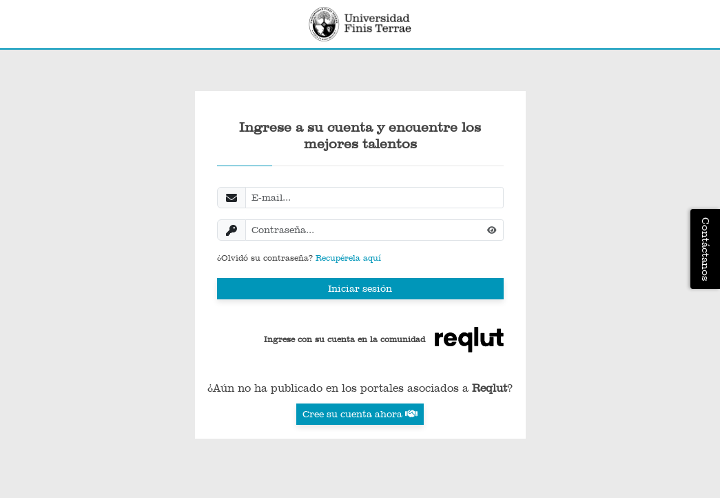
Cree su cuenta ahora (360, 413)
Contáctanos (705, 249)
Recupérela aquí (348, 258)
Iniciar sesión (360, 288)
